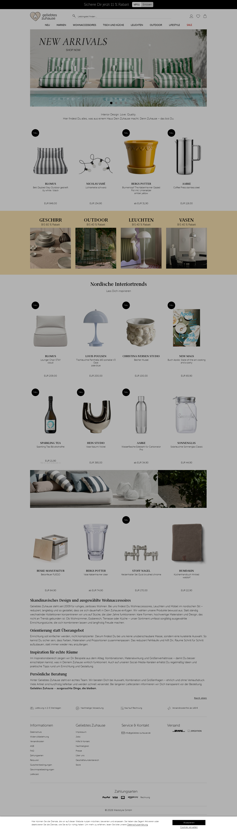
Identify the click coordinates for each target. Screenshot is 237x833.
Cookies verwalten (189, 827)
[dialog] (118, 824)
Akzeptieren (189, 823)
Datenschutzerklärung (137, 825)
